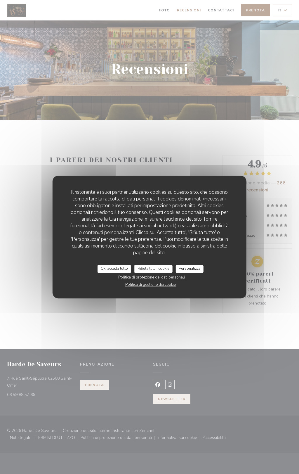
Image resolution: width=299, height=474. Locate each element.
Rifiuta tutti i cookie (153, 268)
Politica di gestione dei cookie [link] (150, 284)
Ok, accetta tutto (114, 268)
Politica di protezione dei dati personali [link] (151, 277)
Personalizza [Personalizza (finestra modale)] (190, 268)
